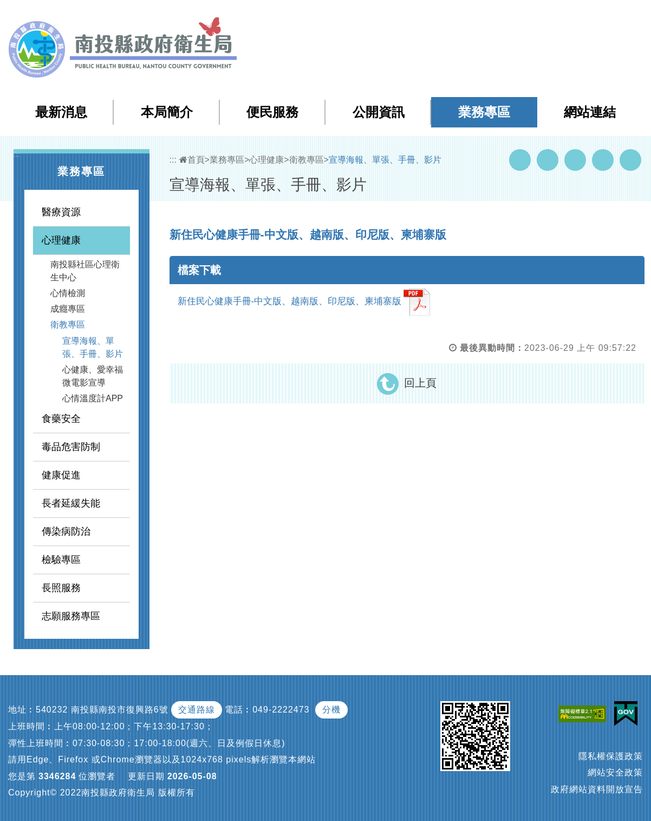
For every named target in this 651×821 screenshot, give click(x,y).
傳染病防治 (66, 531)
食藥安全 (61, 418)
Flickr (603, 160)
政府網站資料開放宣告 (597, 789)
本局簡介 (167, 112)
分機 (331, 709)
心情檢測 (67, 293)
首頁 (192, 159)
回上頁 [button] (420, 383)
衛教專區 (67, 324)
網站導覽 (447, 15)
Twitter (575, 160)
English (570, 15)
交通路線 (196, 709)
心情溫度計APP (92, 398)
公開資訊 (379, 112)
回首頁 (532, 15)
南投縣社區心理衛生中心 (85, 271)
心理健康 (61, 240)
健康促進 (61, 475)
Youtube (547, 160)
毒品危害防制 (71, 446)
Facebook (520, 160)
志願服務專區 (71, 616)
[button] (600, 16)
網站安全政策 (615, 772)
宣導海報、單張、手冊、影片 (92, 347)
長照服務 (61, 587)
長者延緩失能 (71, 503)
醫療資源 (61, 212)
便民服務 (272, 112)
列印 (630, 160)
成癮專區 (67, 308)
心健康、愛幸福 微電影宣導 (92, 376)
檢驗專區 (61, 559)
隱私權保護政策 (610, 756)
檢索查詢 (490, 15)
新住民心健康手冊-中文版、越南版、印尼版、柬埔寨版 (304, 302)
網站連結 (590, 112)
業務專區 (484, 112)
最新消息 (61, 112)
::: (425, 16)
